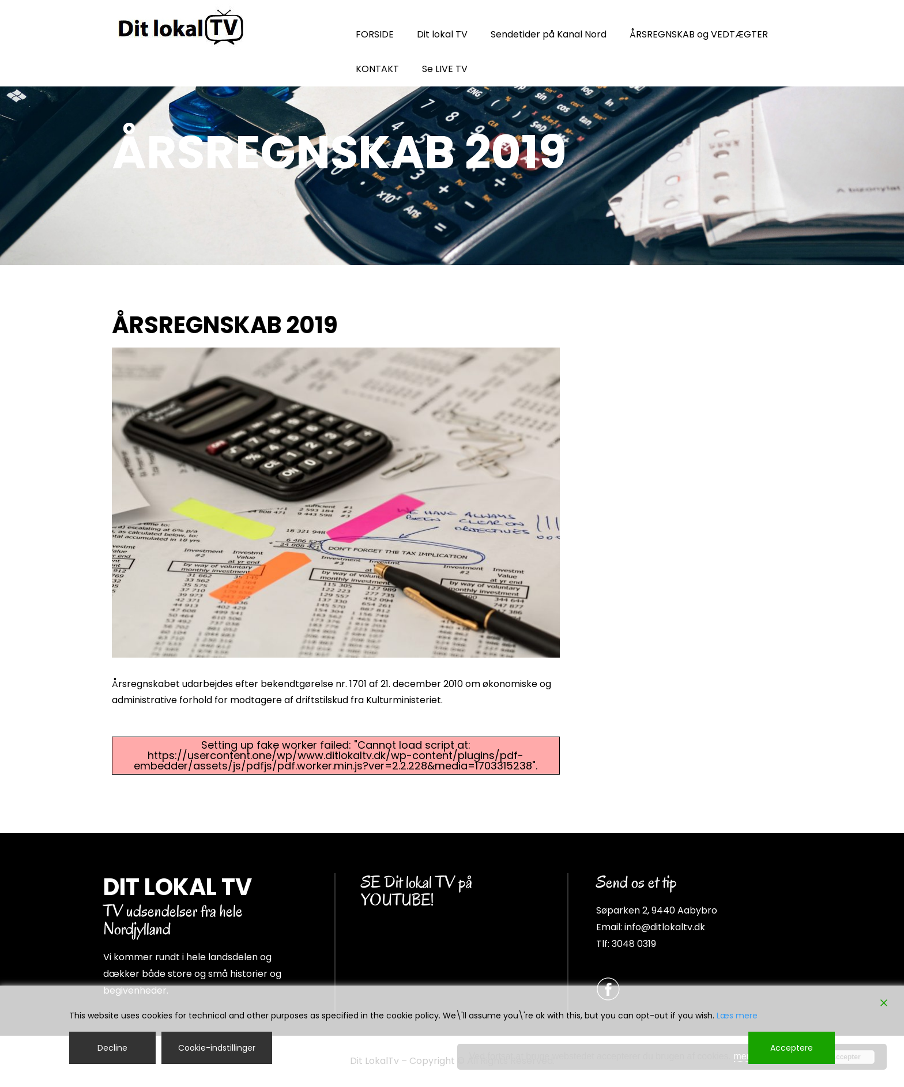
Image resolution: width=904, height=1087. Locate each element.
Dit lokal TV (442, 34)
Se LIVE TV (445, 69)
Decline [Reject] (112, 1048)
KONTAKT (377, 69)
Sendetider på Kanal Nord (549, 34)
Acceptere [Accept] (791, 1048)
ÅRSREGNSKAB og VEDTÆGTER (699, 34)
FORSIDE (375, 34)
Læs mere (737, 1015)
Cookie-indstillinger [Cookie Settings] (216, 1048)
